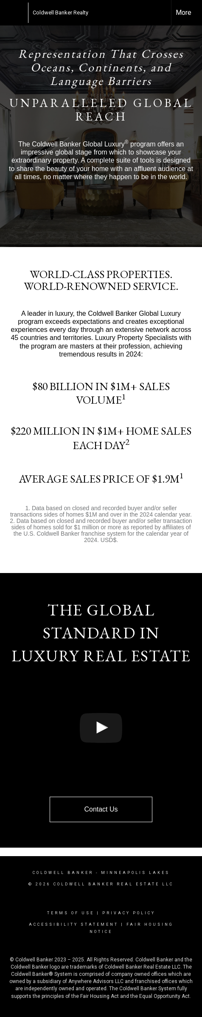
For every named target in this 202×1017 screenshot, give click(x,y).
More (183, 12)
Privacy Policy (128, 913)
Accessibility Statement (73, 924)
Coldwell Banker (63, 873)
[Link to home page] (23, 12)
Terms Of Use (70, 913)
